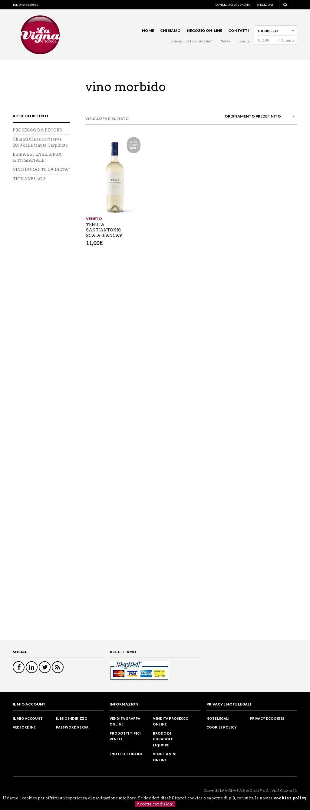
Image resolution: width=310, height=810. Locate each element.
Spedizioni (265, 4)
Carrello (268, 30)
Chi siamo (170, 30)
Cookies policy (221, 727)
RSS (58, 667)
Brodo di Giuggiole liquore (163, 739)
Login (243, 41)
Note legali (217, 718)
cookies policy (290, 798)
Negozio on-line (204, 30)
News (225, 41)
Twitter (45, 667)
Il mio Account (28, 718)
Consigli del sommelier (191, 41)
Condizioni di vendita (233, 4)
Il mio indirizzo (71, 718)
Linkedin (32, 667)
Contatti (238, 30)
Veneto (94, 218)
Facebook (19, 667)
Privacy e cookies (267, 718)
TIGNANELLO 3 (29, 179)
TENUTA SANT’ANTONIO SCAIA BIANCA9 (104, 230)
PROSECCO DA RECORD (37, 130)
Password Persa (72, 727)
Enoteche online (126, 754)
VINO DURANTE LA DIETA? (41, 169)
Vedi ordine (24, 727)
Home (148, 30)
